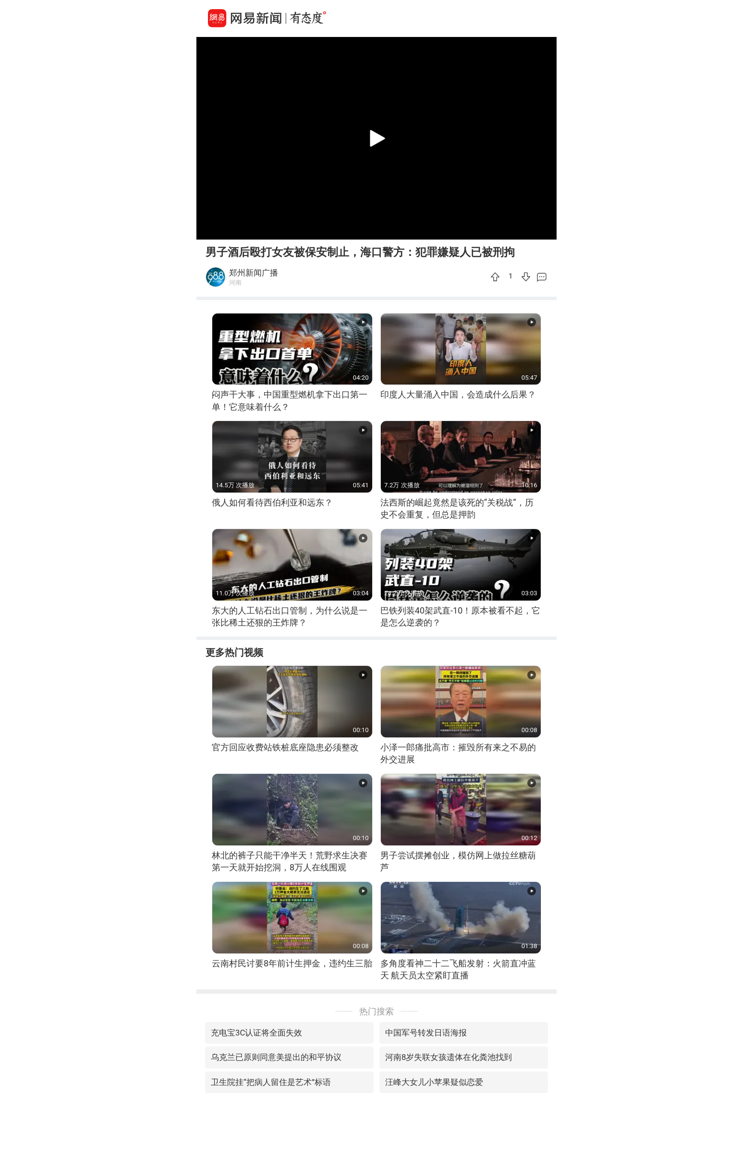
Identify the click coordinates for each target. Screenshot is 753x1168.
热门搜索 (376, 1011)
